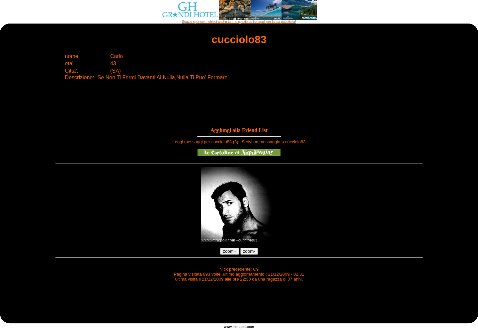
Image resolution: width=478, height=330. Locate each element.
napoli (241, 327)
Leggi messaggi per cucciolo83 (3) (205, 141)
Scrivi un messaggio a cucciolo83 (273, 141)
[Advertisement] (239, 303)
